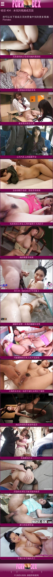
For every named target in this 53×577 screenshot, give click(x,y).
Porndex (7, 20)
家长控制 (46, 572)
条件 (14, 572)
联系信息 (7, 572)
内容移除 (37, 572)
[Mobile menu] (2, 4)
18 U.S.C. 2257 (24, 572)
